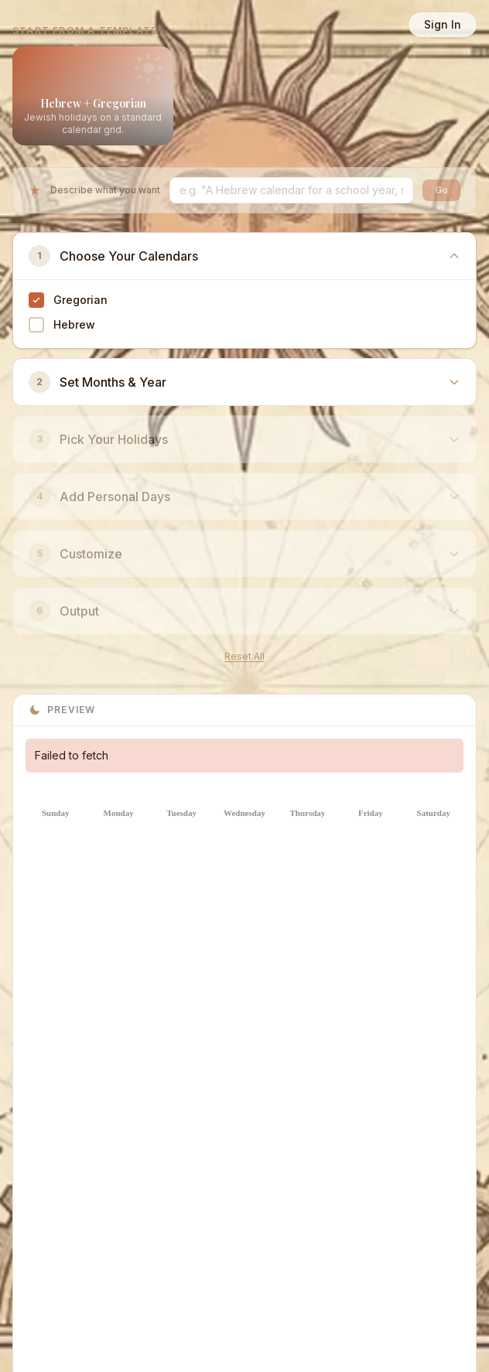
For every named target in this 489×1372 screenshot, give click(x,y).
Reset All (244, 656)
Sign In (442, 24)
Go (441, 190)
